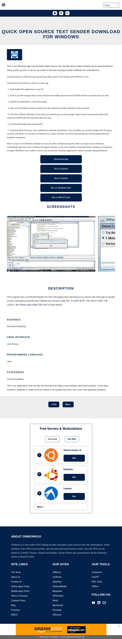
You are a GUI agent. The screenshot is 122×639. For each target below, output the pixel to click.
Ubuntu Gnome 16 (73, 450)
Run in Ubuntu (61, 168)
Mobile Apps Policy (20, 591)
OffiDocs (57, 572)
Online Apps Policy (20, 586)
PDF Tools (97, 582)
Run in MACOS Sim (61, 197)
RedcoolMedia (60, 586)
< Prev (54, 404)
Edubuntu (68, 469)
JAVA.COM (31, 305)
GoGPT (95, 577)
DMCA (14, 615)
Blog (13, 605)
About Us (15, 577)
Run (74, 458)
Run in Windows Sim (61, 188)
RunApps (57, 610)
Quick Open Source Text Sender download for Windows (61, 34)
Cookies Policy (18, 601)
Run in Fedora (61, 178)
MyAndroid (58, 605)
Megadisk (57, 591)
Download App (61, 159)
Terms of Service (19, 596)
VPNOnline (58, 596)
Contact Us (16, 582)
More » (40, 507)
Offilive (95, 586)
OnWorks (57, 577)
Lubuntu (68, 488)
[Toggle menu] (3, 5)
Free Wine (72, 439)
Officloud (57, 615)
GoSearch (97, 572)
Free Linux (52, 439)
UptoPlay (57, 582)
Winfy (55, 601)
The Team (16, 572)
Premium (15, 610)
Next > (68, 404)
